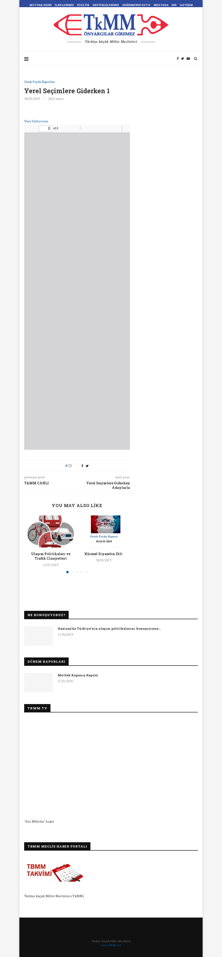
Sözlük (83, 5)
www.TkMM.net (111, 945)
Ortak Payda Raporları (39, 82)
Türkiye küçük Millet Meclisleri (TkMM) (54, 896)
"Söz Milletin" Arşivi (39, 821)
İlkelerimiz (64, 5)
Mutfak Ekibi (40, 5)
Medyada (161, 5)
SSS (174, 5)
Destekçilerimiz (106, 5)
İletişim (186, 5)
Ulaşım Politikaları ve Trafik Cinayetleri (50, 556)
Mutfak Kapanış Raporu (78, 675)
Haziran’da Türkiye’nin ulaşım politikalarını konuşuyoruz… (109, 628)
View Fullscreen (36, 121)
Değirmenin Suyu (136, 5)
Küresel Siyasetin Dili (103, 554)
